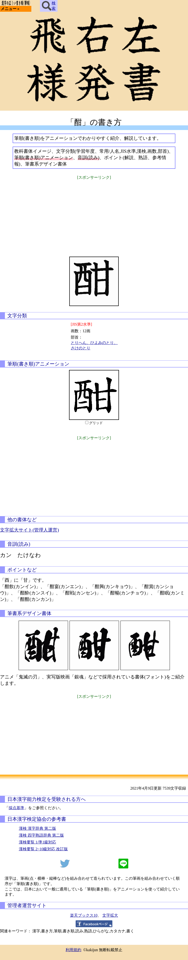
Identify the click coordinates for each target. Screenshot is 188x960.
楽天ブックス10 (83, 915)
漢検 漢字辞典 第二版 (37, 828)
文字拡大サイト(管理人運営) (29, 530)
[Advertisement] (94, 215)
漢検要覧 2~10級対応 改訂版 (43, 849)
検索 (49, 6)
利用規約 (73, 950)
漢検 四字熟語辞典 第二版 (41, 835)
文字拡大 (110, 915)
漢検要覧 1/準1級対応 (37, 842)
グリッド (96, 423)
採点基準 (16, 808)
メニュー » (10, 9)
